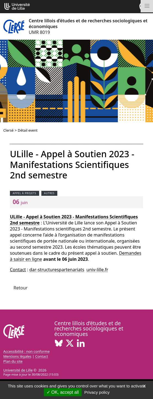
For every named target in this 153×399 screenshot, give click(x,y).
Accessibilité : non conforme (26, 351)
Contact (41, 356)
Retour (21, 288)
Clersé (8, 130)
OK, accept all (63, 392)
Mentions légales (17, 356)
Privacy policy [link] (97, 392)
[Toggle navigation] (147, 6)
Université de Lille (18, 370)
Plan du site (13, 361)
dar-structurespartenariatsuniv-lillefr (68, 270)
